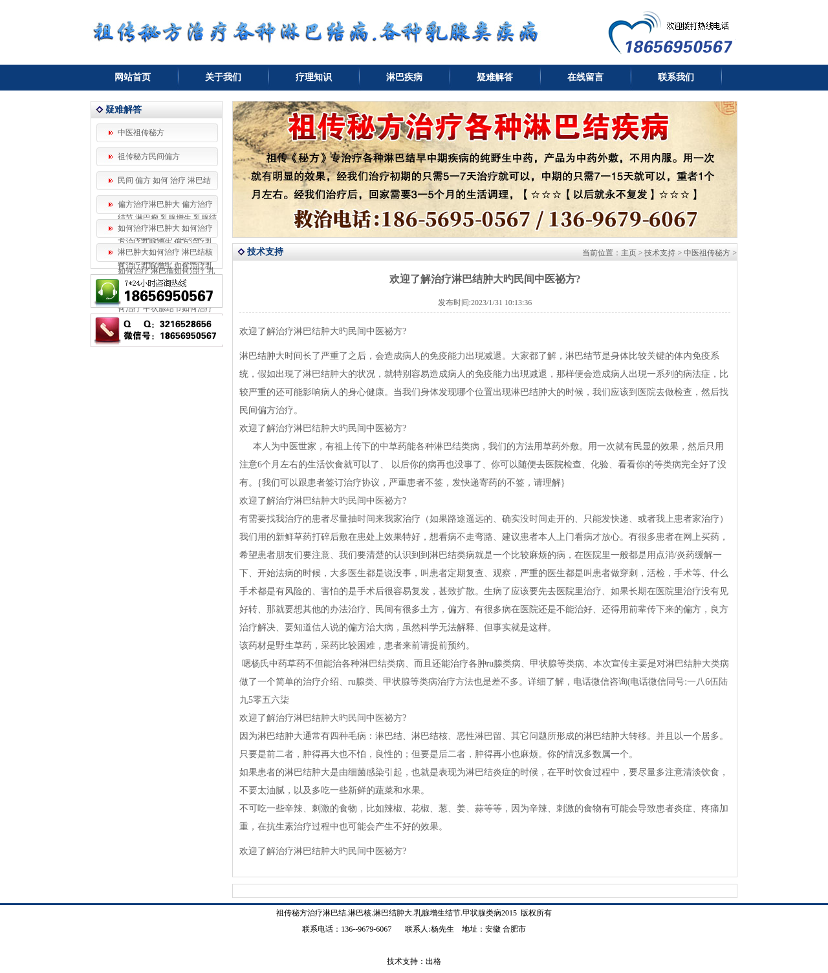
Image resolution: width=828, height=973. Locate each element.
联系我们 (676, 77)
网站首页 (132, 77)
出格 (433, 961)
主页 (629, 252)
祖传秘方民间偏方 (149, 156)
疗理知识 (314, 77)
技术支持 (659, 252)
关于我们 (223, 77)
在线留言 (585, 77)
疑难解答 (495, 77)
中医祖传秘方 (141, 132)
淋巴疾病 (404, 77)
